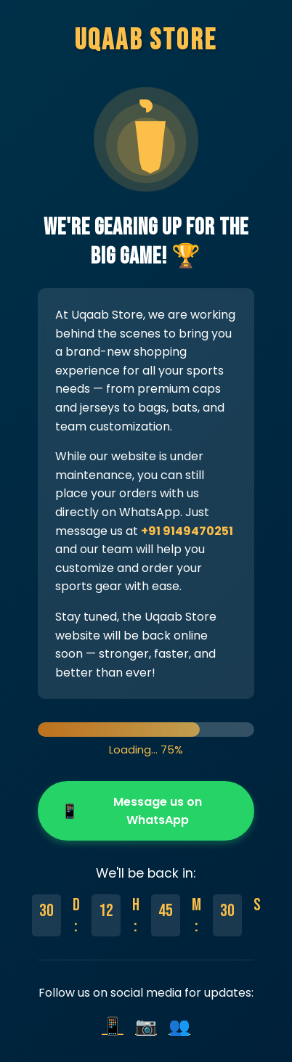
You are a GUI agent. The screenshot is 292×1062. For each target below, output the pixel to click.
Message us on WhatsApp (131, 810)
